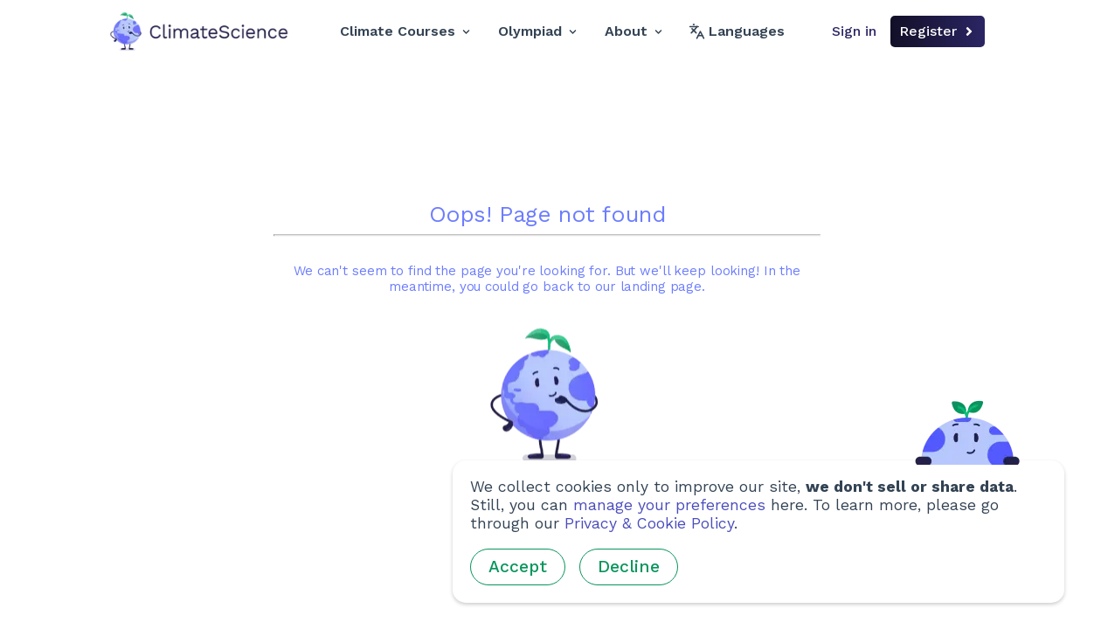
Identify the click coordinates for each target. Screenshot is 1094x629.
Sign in (854, 31)
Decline (629, 566)
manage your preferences (669, 505)
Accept (517, 566)
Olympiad (537, 31)
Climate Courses (405, 31)
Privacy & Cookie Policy (649, 523)
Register (937, 31)
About (633, 31)
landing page (661, 287)
